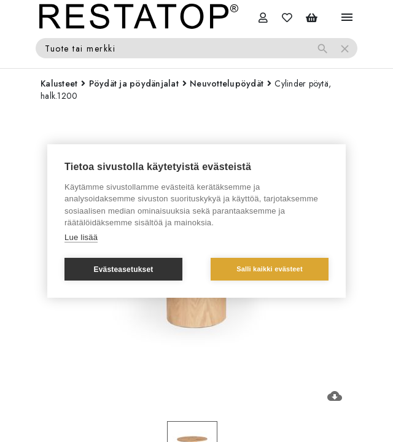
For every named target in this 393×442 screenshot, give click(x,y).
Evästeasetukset (123, 269)
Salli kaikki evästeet (269, 269)
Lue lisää (81, 237)
